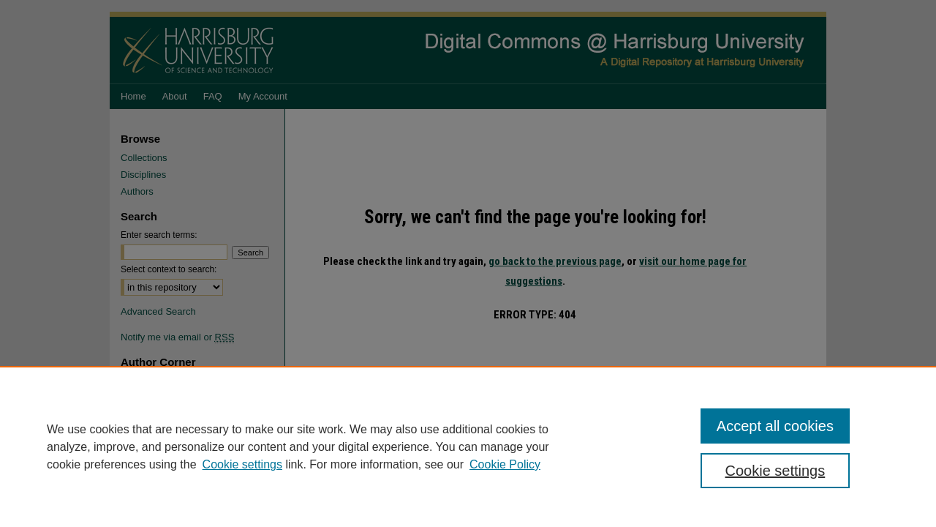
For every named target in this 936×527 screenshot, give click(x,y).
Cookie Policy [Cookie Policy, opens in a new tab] (504, 464)
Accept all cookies (775, 426)
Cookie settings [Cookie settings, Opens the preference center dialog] (775, 471)
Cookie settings (242, 464)
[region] (468, 446)
